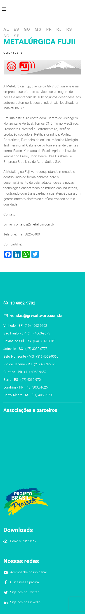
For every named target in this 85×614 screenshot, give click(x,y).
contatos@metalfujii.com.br (34, 224)
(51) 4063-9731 (42, 395)
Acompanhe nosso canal (28, 572)
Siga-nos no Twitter (24, 592)
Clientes (11, 52)
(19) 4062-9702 (36, 326)
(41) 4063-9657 (35, 372)
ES (16, 29)
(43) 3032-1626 (37, 387)
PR (49, 29)
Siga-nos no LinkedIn (25, 602)
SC (6, 35)
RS (69, 29)
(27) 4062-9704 (31, 380)
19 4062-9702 (22, 303)
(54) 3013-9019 (44, 341)
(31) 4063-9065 (47, 356)
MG (38, 29)
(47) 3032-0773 (36, 349)
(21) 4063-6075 (45, 364)
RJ (59, 29)
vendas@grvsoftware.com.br (36, 315)
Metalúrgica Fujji (18, 86)
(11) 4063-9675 (39, 333)
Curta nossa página (24, 582)
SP (16, 35)
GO (27, 29)
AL (6, 29)
